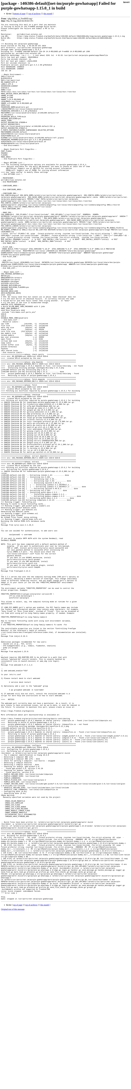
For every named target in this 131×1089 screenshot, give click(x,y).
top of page (17, 1080)
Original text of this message (13, 1084)
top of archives (34, 14)
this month (47, 14)
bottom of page (19, 14)
